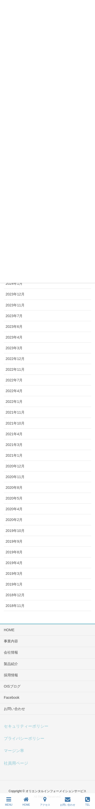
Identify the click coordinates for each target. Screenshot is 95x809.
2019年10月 (15, 531)
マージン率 (14, 751)
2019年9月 (14, 541)
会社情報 (11, 652)
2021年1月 (14, 455)
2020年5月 (14, 498)
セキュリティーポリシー (26, 726)
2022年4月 (14, 391)
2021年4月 (14, 434)
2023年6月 (14, 327)
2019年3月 (14, 573)
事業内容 (11, 641)
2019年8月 (14, 552)
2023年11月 (15, 305)
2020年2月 (14, 520)
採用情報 (11, 675)
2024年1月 (14, 283)
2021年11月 (15, 412)
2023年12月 (15, 294)
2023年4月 (14, 337)
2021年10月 (15, 423)
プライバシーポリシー (24, 738)
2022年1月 (14, 402)
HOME (9, 630)
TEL (87, 801)
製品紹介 (11, 664)
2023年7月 (14, 316)
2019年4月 (14, 563)
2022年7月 (14, 380)
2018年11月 (15, 606)
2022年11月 (15, 369)
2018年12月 (15, 595)
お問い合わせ (14, 709)
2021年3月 (14, 445)
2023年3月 (14, 348)
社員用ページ (16, 763)
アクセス (45, 801)
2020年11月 (15, 477)
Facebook (11, 697)
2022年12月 (15, 359)
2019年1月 (14, 584)
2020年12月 (15, 466)
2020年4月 (14, 509)
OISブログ (12, 686)
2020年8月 (14, 488)
